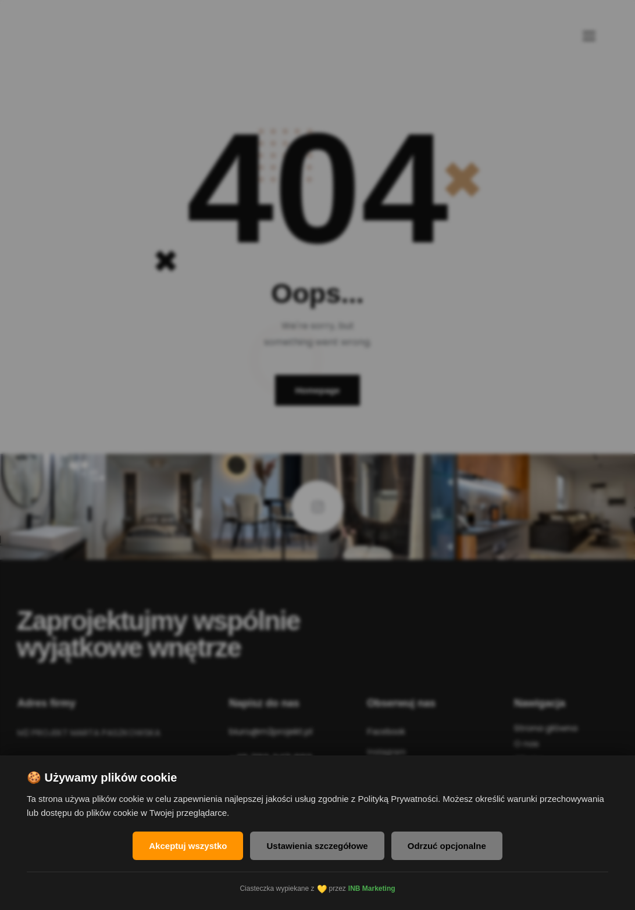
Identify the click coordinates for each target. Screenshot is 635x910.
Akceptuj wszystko (188, 846)
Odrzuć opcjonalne (447, 846)
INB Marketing (371, 888)
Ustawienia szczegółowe (317, 846)
